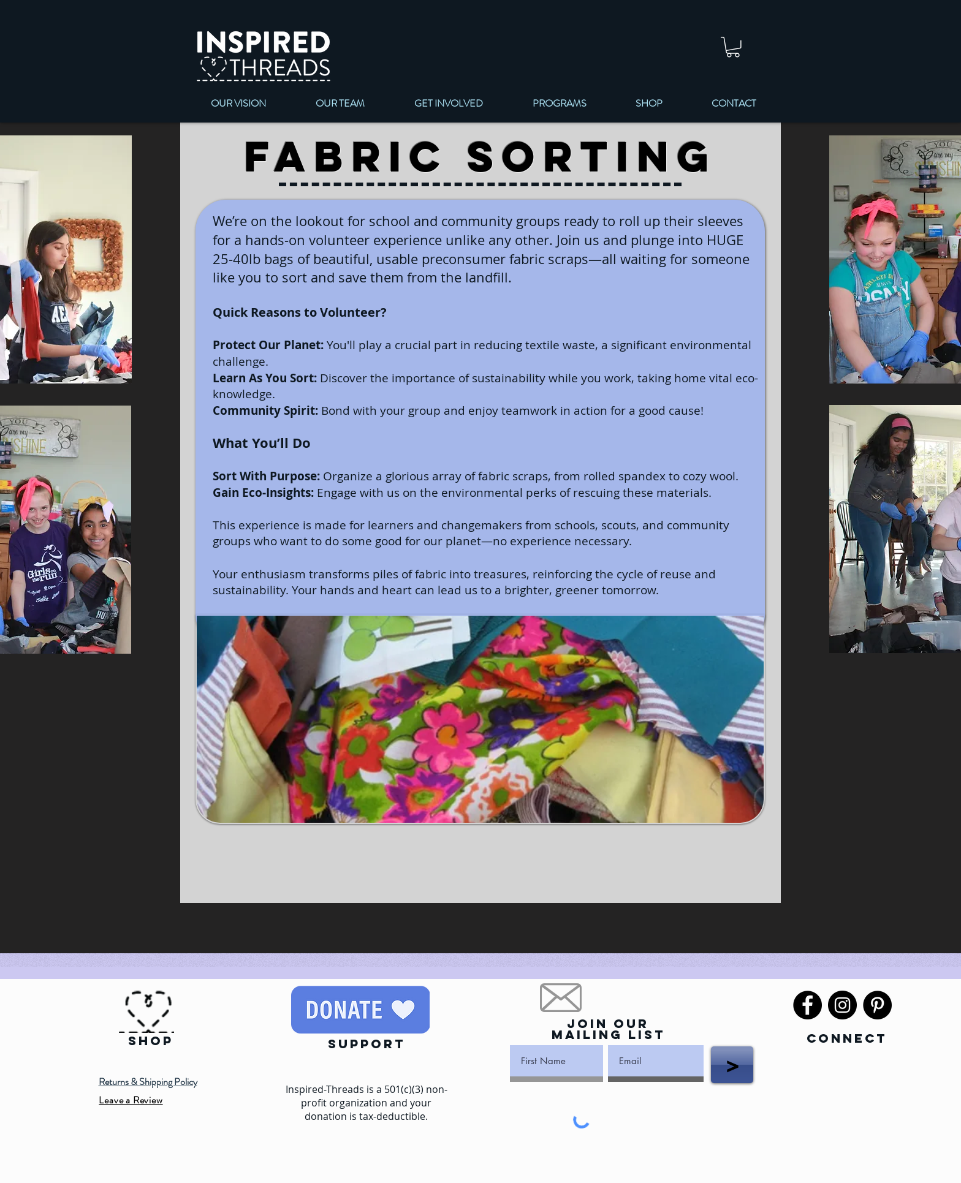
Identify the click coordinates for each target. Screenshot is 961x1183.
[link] (733, 47)
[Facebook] (807, 1005)
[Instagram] (842, 1005)
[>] (732, 1064)
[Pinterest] (877, 1005)
